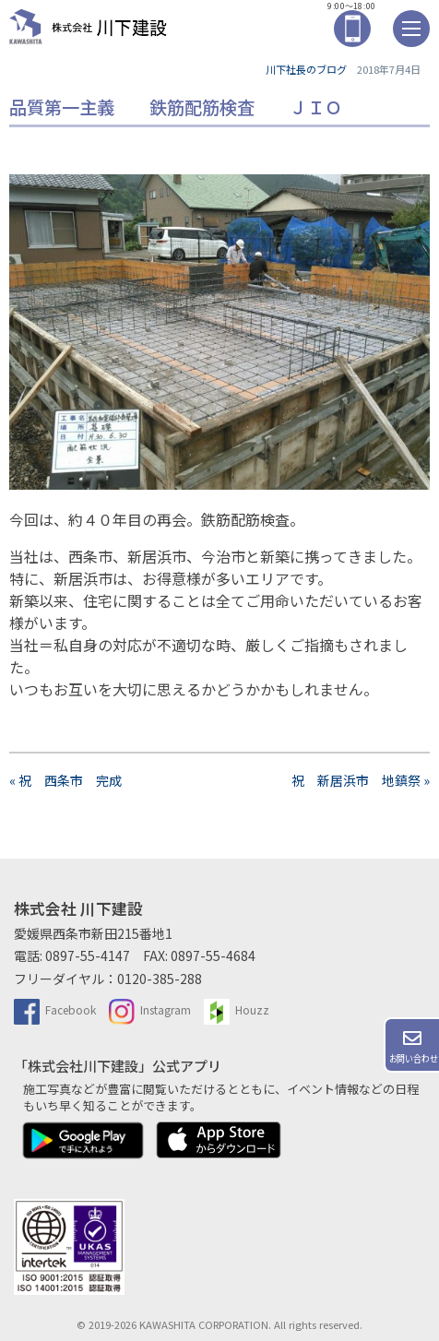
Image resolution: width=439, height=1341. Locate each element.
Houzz (236, 1009)
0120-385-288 (159, 978)
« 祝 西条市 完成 (65, 780)
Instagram (150, 1009)
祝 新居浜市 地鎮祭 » (360, 780)
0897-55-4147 (87, 955)
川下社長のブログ (306, 69)
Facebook (55, 1009)
